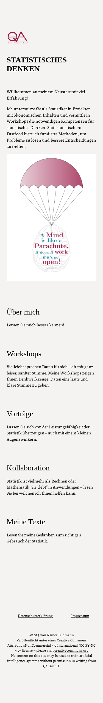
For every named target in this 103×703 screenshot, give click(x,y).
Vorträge (20, 413)
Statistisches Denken (37, 64)
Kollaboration (28, 468)
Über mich (23, 312)
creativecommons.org (71, 650)
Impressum (80, 615)
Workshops (24, 353)
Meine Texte (26, 521)
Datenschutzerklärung (35, 615)
